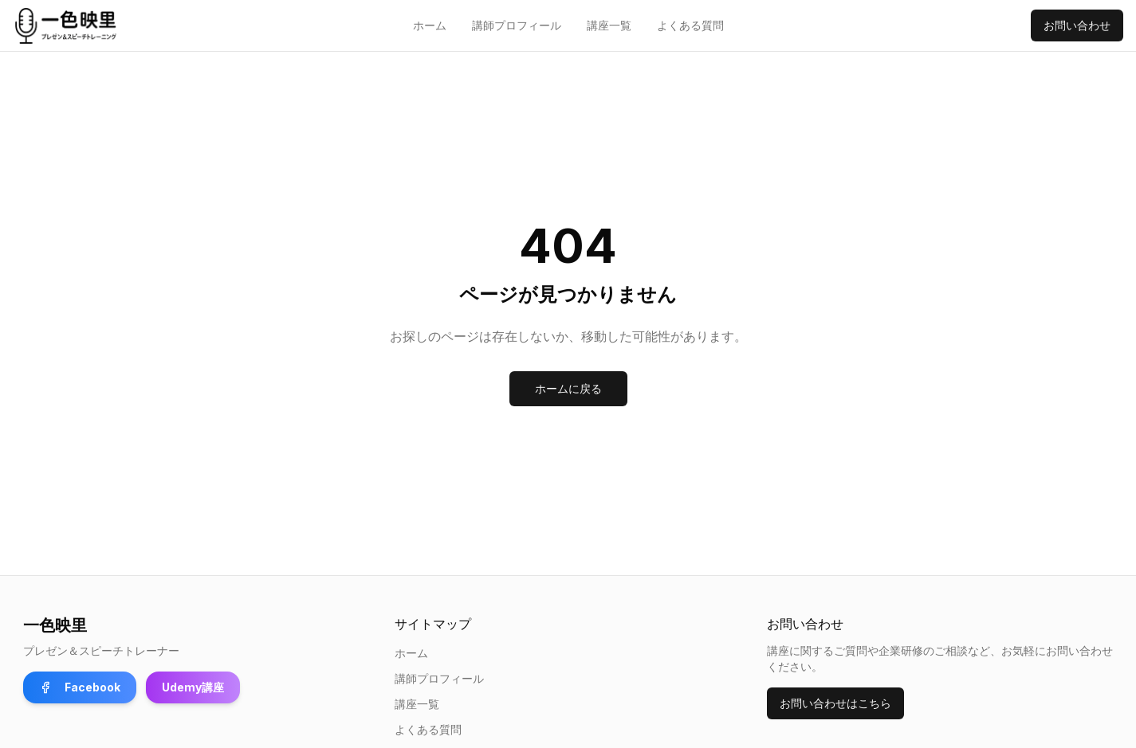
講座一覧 (609, 25)
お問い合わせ (1077, 25)
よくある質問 (690, 25)
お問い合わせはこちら (835, 703)
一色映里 (55, 625)
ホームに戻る (568, 388)
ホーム (429, 25)
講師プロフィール (516, 25)
